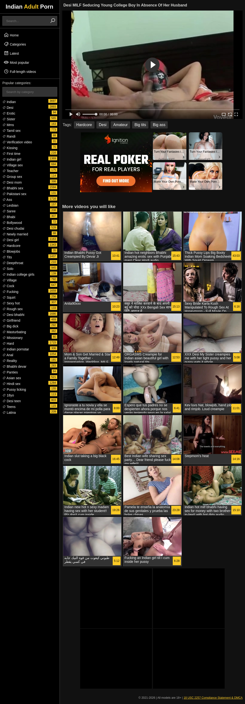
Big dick (10, 326)
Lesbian (10, 205)
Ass (7, 200)
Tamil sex (11, 131)
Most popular (16, 62)
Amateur (120, 125)
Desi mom (12, 182)
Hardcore (11, 246)
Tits (7, 257)
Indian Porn (29, 6)
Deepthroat (12, 263)
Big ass (159, 125)
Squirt (8, 297)
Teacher (10, 171)
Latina (9, 412)
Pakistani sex (14, 194)
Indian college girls (18, 274)
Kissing (9, 148)
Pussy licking (14, 389)
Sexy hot (11, 303)
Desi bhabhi (13, 315)
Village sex (12, 165)
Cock (8, 286)
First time (11, 154)
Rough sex (12, 309)
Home (11, 35)
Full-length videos (20, 71)
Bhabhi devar (14, 366)
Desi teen (11, 401)
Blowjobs (11, 251)
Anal (7, 355)
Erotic (8, 113)
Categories (15, 44)
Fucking (10, 292)
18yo (8, 395)
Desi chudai (13, 228)
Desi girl (10, 240)
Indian (9, 102)
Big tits (140, 125)
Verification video (17, 142)
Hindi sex (11, 384)
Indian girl (11, 159)
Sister (8, 119)
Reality (9, 361)
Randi (8, 136)
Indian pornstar (15, 349)
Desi (7, 108)
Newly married (15, 234)
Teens (9, 407)
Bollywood (12, 223)
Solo (7, 269)
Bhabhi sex (12, 188)
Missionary (12, 338)
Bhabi (8, 217)
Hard (8, 343)
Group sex (12, 177)
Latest (11, 53)
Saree (9, 211)
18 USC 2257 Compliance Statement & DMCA (213, 697)
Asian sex (11, 378)
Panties (10, 372)
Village (9, 280)
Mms (8, 125)
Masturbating (14, 332)
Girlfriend (11, 320)
